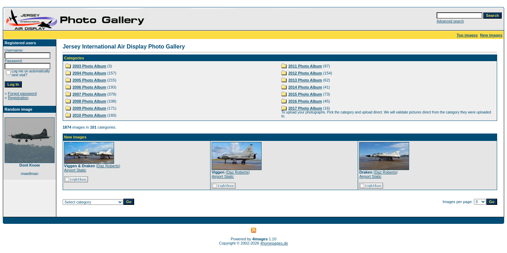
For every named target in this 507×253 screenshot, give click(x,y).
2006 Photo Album (89, 87)
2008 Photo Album (89, 101)
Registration (18, 98)
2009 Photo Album (89, 108)
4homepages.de (274, 243)
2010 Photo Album (89, 115)
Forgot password (22, 93)
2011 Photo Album (305, 66)
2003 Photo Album (89, 66)
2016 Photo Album (305, 101)
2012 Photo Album (305, 73)
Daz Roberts (108, 166)
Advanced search (450, 21)
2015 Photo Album (305, 94)
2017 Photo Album (305, 108)
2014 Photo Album (305, 87)
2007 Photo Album (89, 94)
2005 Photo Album (89, 80)
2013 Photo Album (305, 80)
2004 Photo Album (89, 73)
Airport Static (75, 170)
